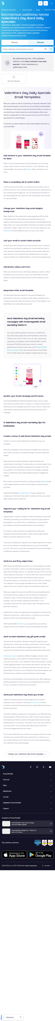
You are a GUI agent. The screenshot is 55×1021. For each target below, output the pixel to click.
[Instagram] (37, 767)
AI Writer (21, 624)
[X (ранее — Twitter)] (43, 767)
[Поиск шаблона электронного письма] (23, 49)
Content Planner (24, 493)
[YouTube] (50, 767)
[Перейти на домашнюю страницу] (2, 3)
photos (28, 169)
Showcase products (11, 656)
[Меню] (52, 3)
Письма (40, 42)
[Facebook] (30, 767)
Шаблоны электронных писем (9, 10)
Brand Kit (7, 231)
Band (38, 10)
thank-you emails (36, 702)
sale (45, 481)
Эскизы (14, 42)
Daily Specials (27, 10)
